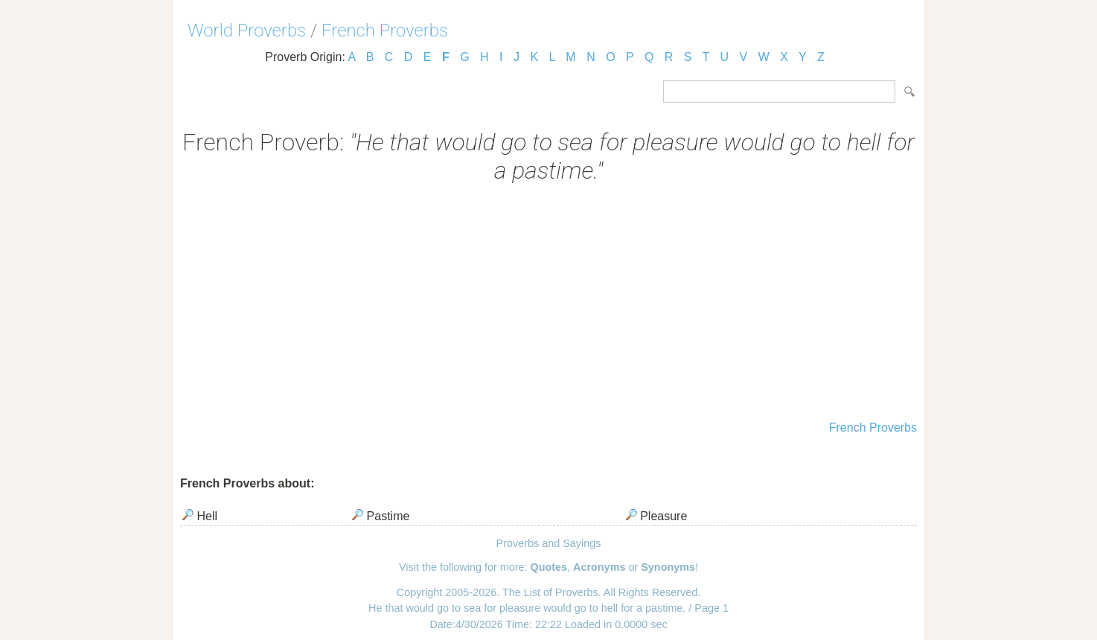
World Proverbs (247, 30)
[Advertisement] (548, 303)
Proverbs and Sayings (548, 543)
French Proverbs (385, 30)
